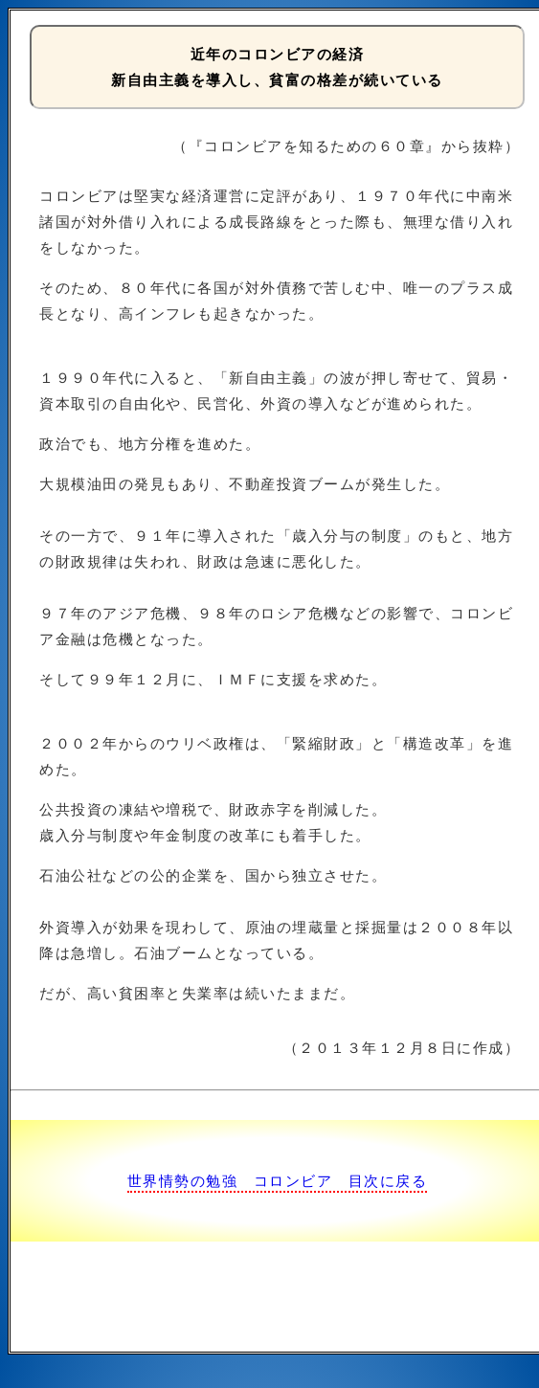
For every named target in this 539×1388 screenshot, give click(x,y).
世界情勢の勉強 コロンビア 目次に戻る (277, 1181)
